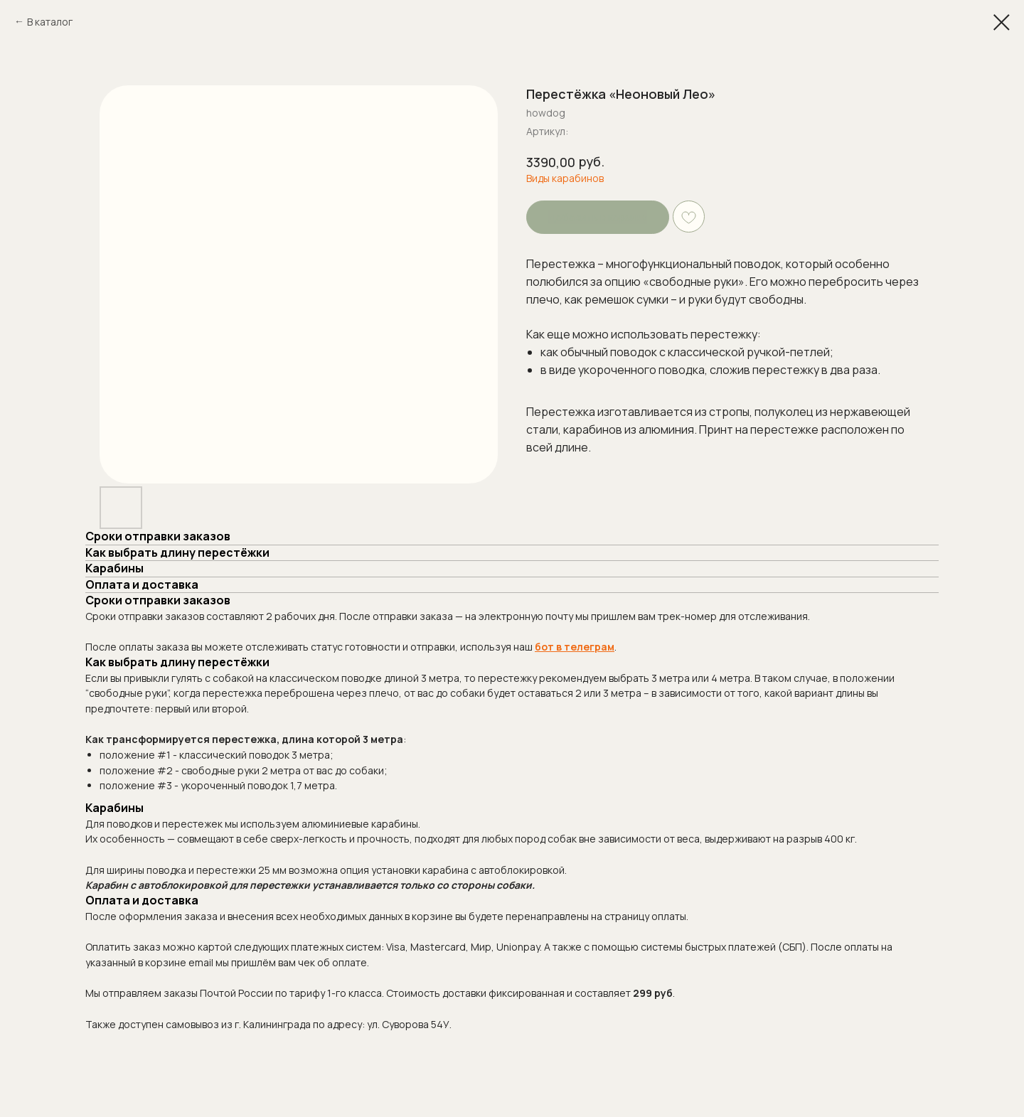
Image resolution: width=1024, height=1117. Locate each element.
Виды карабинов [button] (565, 178)
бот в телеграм (574, 646)
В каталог (50, 21)
